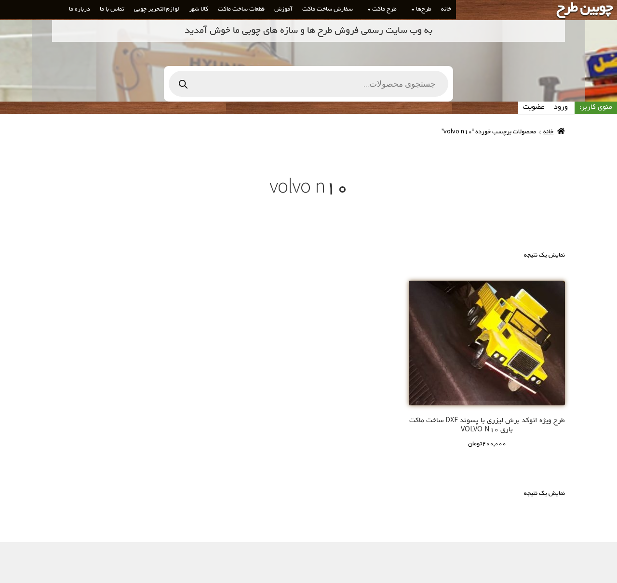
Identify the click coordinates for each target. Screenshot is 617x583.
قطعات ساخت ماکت (241, 9)
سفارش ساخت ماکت (327, 9)
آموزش (283, 9)
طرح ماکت (379, 9)
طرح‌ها (418, 9)
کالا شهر (198, 9)
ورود (561, 107)
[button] (411, 9)
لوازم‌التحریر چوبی (156, 9)
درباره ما (79, 9)
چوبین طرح (584, 9)
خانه (446, 9)
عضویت (533, 107)
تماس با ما (112, 9)
